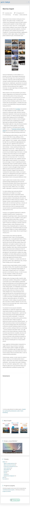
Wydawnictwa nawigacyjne (9, 475)
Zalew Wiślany (6, 469)
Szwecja (5, 474)
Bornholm (6, 471)
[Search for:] (28, 2)
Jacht (4, 477)
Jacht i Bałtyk (5, 2)
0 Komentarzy (7, 14)
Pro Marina (17, 109)
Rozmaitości (5, 478)
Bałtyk (16, 14)
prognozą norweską (7, 491)
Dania (5, 472)
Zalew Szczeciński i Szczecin (9, 465)
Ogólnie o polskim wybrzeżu (9, 463)
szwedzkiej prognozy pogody (8, 489)
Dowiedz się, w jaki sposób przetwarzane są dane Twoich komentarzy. (14, 411)
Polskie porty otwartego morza (10, 466)
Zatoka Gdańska (23, 14)
